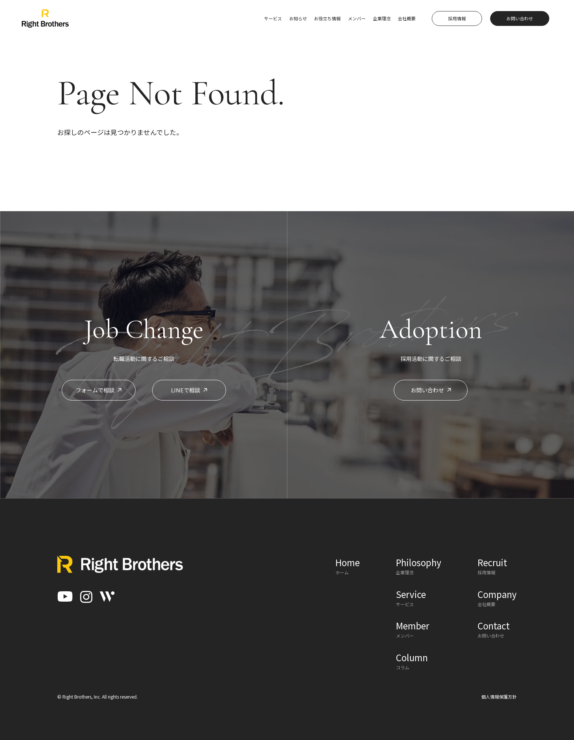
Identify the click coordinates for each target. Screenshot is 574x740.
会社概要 (407, 18)
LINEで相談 (189, 390)
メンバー (357, 18)
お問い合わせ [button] (519, 18)
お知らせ (298, 18)
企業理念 (382, 18)
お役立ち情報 (327, 18)
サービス (273, 18)
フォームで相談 (99, 390)
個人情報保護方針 (499, 696)
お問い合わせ (431, 390)
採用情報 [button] (457, 18)
